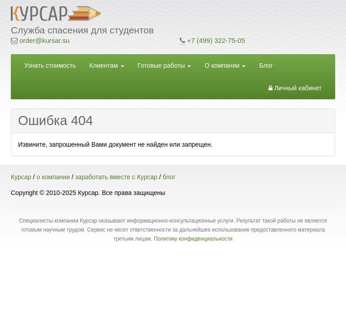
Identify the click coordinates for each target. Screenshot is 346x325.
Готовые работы (164, 65)
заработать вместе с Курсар (116, 177)
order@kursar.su (44, 40)
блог (169, 177)
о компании (53, 177)
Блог (266, 65)
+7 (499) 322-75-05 (216, 40)
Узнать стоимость (50, 65)
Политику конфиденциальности (193, 239)
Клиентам (106, 65)
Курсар (21, 177)
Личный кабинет (295, 88)
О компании (225, 65)
